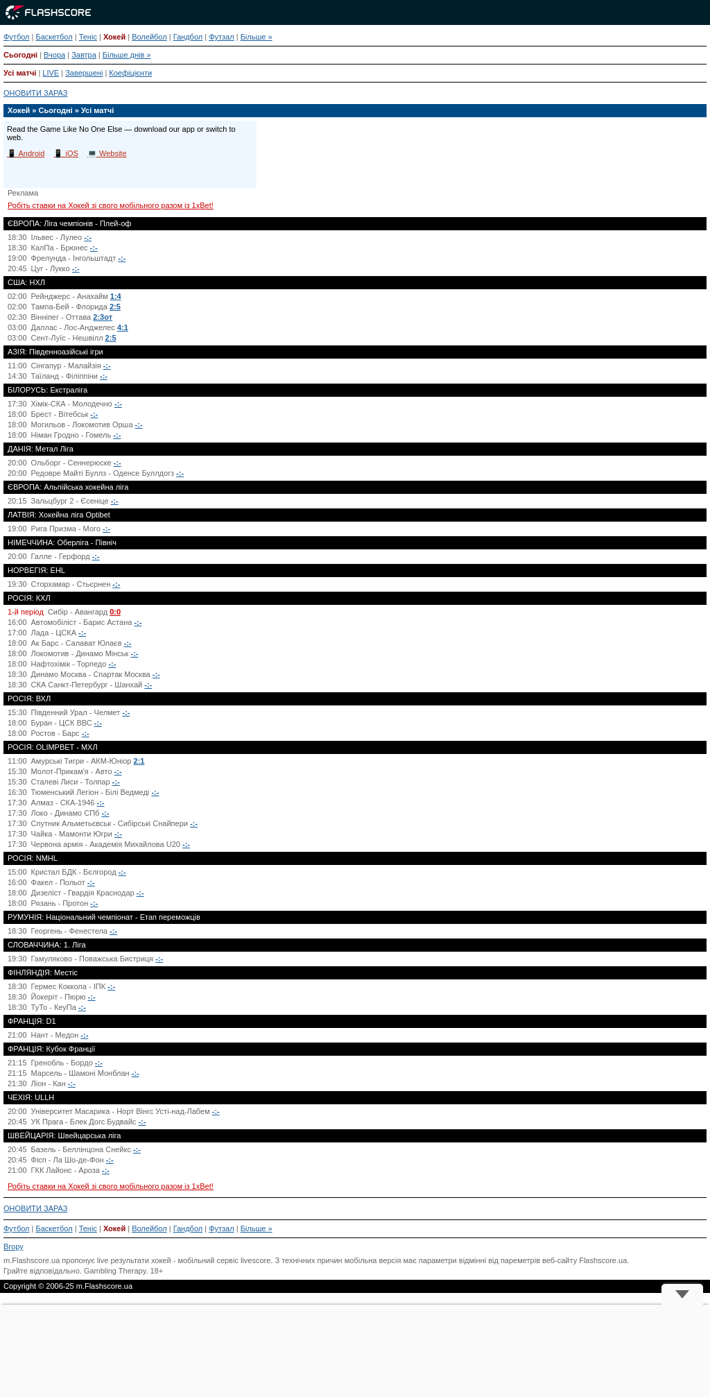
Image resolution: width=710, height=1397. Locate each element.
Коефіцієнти (130, 73)
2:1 (139, 761)
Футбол (16, 37)
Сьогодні (20, 55)
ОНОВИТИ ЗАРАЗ (35, 93)
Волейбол (149, 37)
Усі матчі (19, 73)
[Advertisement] (355, 1351)
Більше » (256, 37)
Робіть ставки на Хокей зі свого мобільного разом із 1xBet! (111, 205)
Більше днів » (127, 55)
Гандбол (188, 37)
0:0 (115, 612)
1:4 (115, 296)
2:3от (102, 317)
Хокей (114, 37)
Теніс (88, 37)
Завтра (83, 55)
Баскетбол (53, 37)
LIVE (50, 73)
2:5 (115, 306)
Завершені (84, 73)
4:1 (122, 327)
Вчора (54, 55)
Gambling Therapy (115, 1271)
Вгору (13, 1246)
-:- (88, 237)
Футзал (221, 37)
